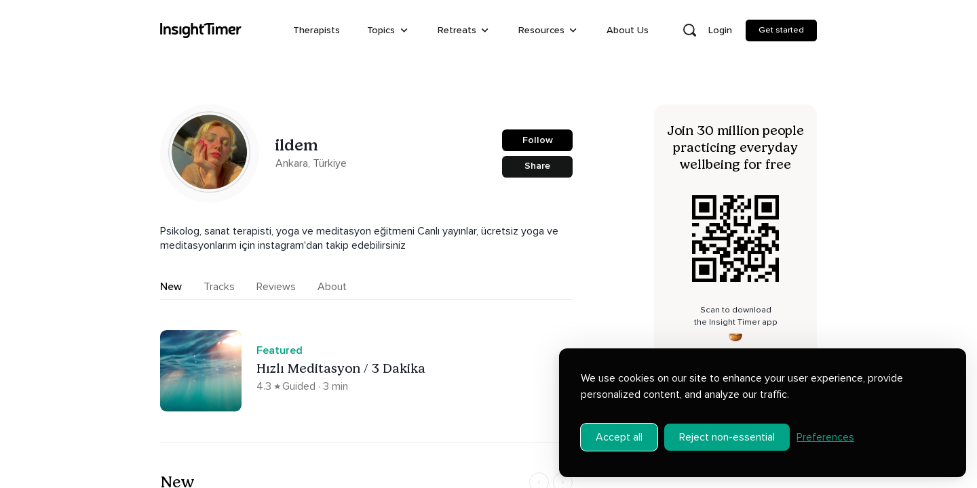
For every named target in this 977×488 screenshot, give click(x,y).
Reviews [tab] (276, 286)
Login (720, 30)
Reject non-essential (727, 437)
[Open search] (689, 30)
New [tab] (171, 286)
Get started (781, 29)
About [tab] (332, 286)
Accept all (619, 437)
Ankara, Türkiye (311, 163)
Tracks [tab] (219, 286)
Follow (537, 140)
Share (537, 165)
